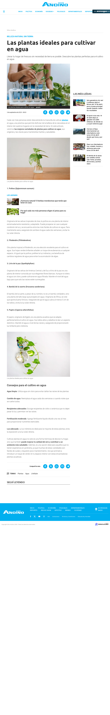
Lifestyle (58, 510)
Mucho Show (46, 510)
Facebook (30, 516)
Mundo (68, 510)
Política (29, 11)
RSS (49, 516)
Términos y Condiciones (68, 516)
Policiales (61, 11)
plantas (65, 120)
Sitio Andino (11, 30)
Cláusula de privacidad (84, 516)
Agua (27, 474)
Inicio (20, 11)
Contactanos (55, 516)
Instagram (44, 516)
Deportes (88, 11)
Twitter (35, 516)
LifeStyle (34, 474)
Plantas (20, 474)
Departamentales (75, 11)
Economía (39, 11)
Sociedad (50, 11)
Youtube (39, 516)
